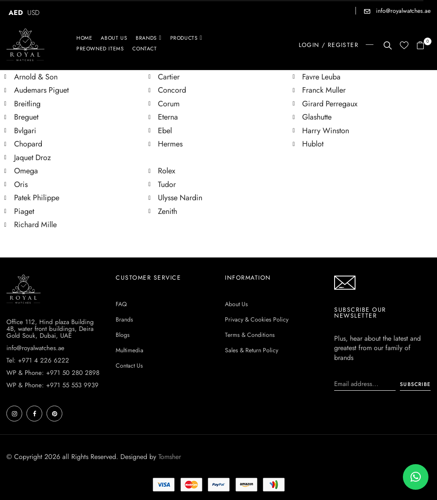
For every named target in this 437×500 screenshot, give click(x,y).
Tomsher (169, 457)
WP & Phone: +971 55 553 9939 (52, 385)
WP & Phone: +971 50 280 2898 (52, 372)
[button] (424, 46)
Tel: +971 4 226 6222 (37, 360)
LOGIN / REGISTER (328, 45)
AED (16, 13)
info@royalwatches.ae (402, 10)
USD (33, 13)
